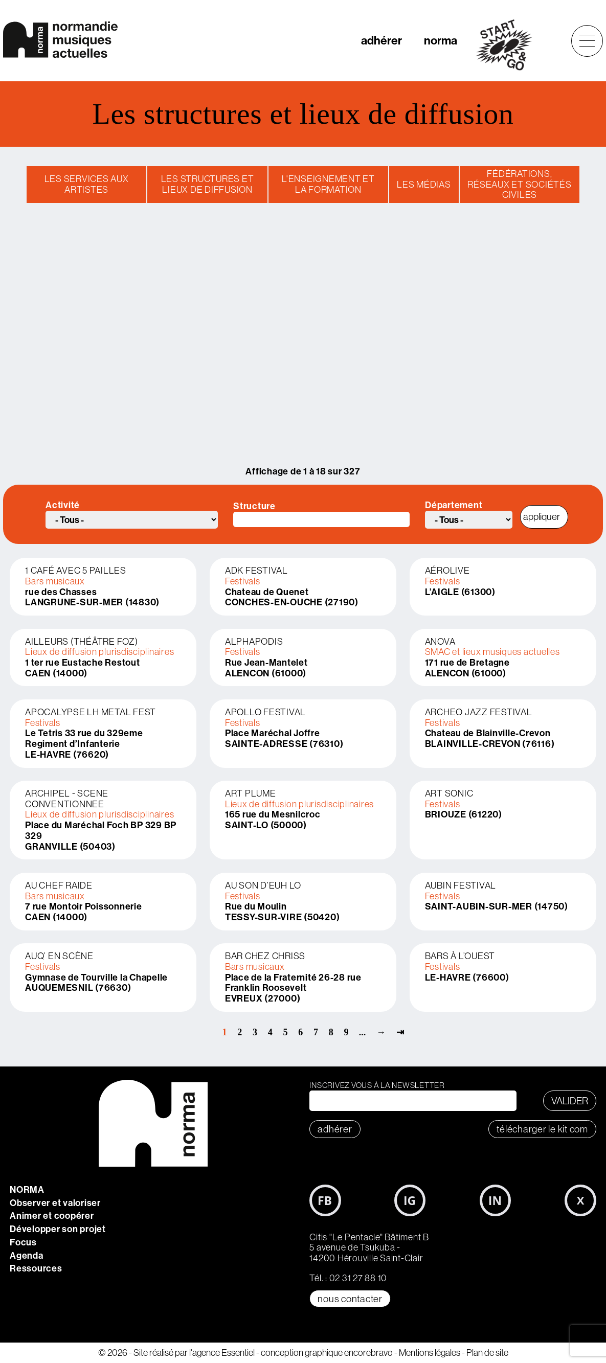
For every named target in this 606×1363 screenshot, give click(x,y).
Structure (254, 506)
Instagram (410, 1200)
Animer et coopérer (52, 1215)
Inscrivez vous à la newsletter (377, 1085)
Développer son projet (58, 1229)
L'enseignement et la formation (328, 184)
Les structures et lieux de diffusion (207, 184)
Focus (23, 1242)
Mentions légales (429, 1352)
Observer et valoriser (55, 1203)
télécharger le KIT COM (542, 1129)
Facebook (325, 1200)
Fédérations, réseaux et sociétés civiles (519, 184)
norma (440, 40)
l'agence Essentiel (222, 1352)
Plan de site (487, 1352)
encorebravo (368, 1352)
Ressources (36, 1268)
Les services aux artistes (86, 184)
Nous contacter (350, 1298)
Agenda (26, 1255)
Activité (63, 505)
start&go (510, 45)
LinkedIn (495, 1200)
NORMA (27, 1189)
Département (453, 505)
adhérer (381, 40)
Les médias (424, 184)
